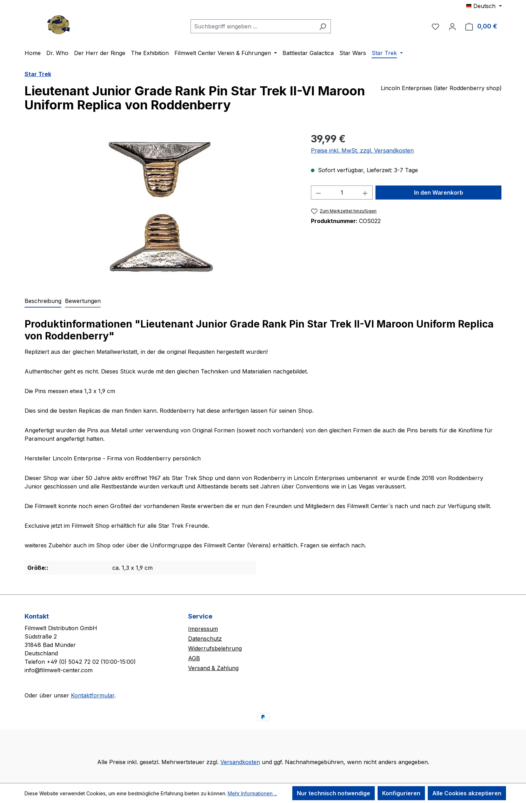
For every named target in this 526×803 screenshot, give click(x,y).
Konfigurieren (401, 793)
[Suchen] (322, 26)
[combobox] (253, 26)
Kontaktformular (92, 695)
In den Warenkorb (438, 192)
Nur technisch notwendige (333, 793)
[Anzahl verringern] (318, 192)
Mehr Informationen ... (252, 793)
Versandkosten (240, 761)
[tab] (43, 301)
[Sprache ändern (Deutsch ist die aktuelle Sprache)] (483, 6)
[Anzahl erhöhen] (365, 192)
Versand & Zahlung (213, 668)
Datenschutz (205, 638)
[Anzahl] (342, 192)
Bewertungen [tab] (83, 300)
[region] (161, 206)
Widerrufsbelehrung (215, 648)
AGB (194, 658)
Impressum (203, 628)
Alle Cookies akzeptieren (466, 793)
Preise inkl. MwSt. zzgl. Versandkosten (362, 150)
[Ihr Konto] (452, 26)
